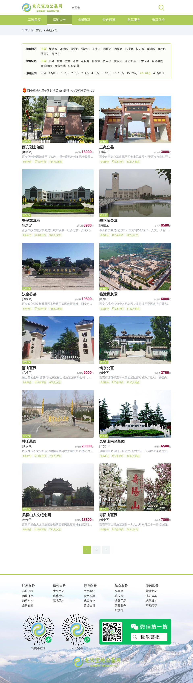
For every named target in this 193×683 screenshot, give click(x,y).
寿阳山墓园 (108, 514)
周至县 (56, 54)
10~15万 (118, 73)
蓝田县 (45, 54)
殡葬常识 (58, 596)
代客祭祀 (89, 600)
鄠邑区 (162, 49)
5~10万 (106, 73)
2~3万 (75, 73)
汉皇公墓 (29, 294)
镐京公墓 (106, 367)
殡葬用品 (120, 600)
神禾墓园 (29, 441)
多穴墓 (107, 61)
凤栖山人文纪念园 (36, 514)
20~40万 (145, 73)
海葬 (76, 61)
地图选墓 (151, 596)
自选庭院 (157, 61)
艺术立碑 (143, 61)
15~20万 (132, 73)
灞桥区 (85, 49)
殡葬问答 (151, 605)
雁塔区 (107, 49)
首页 (39, 30)
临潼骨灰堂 (108, 294)
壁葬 (68, 61)
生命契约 (89, 591)
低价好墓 (73, 66)
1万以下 (54, 73)
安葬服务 (120, 605)
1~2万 (65, 73)
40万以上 (159, 73)
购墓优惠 (27, 596)
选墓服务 (151, 600)
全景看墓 (27, 605)
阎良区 (118, 49)
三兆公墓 (106, 147)
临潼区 (129, 49)
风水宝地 (60, 66)
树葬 (59, 61)
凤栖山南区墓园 (112, 441)
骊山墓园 (29, 367)
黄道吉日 (89, 605)
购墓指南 (27, 600)
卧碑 (51, 61)
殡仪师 (119, 596)
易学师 (119, 591)
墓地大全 (51, 30)
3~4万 (85, 73)
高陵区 (151, 49)
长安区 (140, 49)
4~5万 (95, 73)
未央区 (96, 49)
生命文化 (58, 591)
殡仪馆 (119, 610)
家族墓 (118, 61)
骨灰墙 (96, 61)
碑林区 (64, 49)
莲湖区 (75, 49)
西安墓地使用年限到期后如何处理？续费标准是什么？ (58, 90)
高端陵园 (46, 66)
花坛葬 (85, 61)
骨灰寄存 (130, 61)
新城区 (53, 49)
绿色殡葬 (89, 596)
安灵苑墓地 (31, 220)
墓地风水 (58, 600)
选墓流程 (27, 591)
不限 (43, 49)
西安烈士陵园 (33, 147)
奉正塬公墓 (108, 220)
